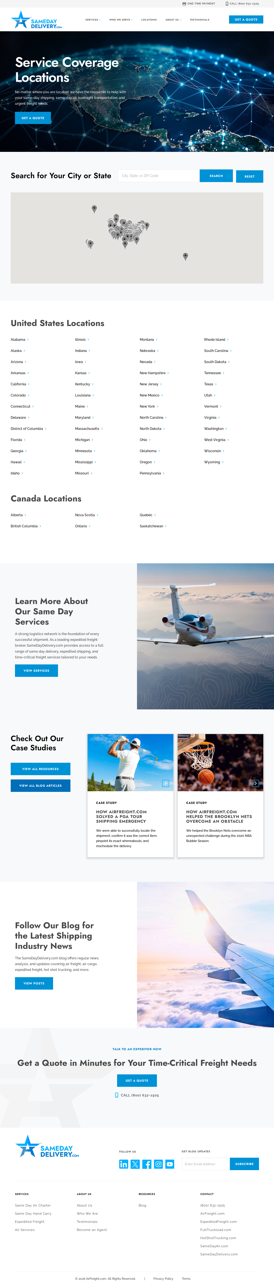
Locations (149, 19)
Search (216, 175)
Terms (186, 1278)
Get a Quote (246, 19)
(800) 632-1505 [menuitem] (212, 1205)
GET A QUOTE (137, 1080)
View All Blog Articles (40, 785)
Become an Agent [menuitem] (92, 1229)
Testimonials (200, 19)
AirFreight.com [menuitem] (212, 1213)
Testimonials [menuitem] (87, 1221)
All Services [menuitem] (25, 1229)
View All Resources (40, 768)
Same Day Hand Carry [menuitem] (33, 1213)
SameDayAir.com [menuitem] (214, 1245)
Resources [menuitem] (147, 1193)
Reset (250, 175)
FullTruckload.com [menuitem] (215, 1229)
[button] (118, 235)
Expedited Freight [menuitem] (30, 1221)
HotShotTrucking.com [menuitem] (218, 1237)
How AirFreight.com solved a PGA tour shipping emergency (121, 815)
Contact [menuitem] (207, 1193)
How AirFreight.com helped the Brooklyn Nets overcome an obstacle (219, 815)
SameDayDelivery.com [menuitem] (219, 1254)
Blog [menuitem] (142, 1205)
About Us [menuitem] (84, 1193)
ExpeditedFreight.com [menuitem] (218, 1221)
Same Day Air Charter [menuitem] (33, 1205)
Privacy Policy (163, 1278)
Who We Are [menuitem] (87, 1213)
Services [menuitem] (22, 1193)
